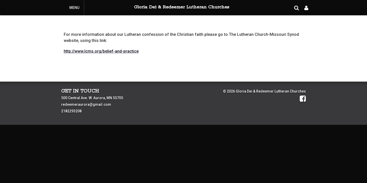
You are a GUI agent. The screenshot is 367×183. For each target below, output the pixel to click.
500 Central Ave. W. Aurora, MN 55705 (92, 98)
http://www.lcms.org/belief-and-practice (101, 51)
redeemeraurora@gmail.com (86, 104)
